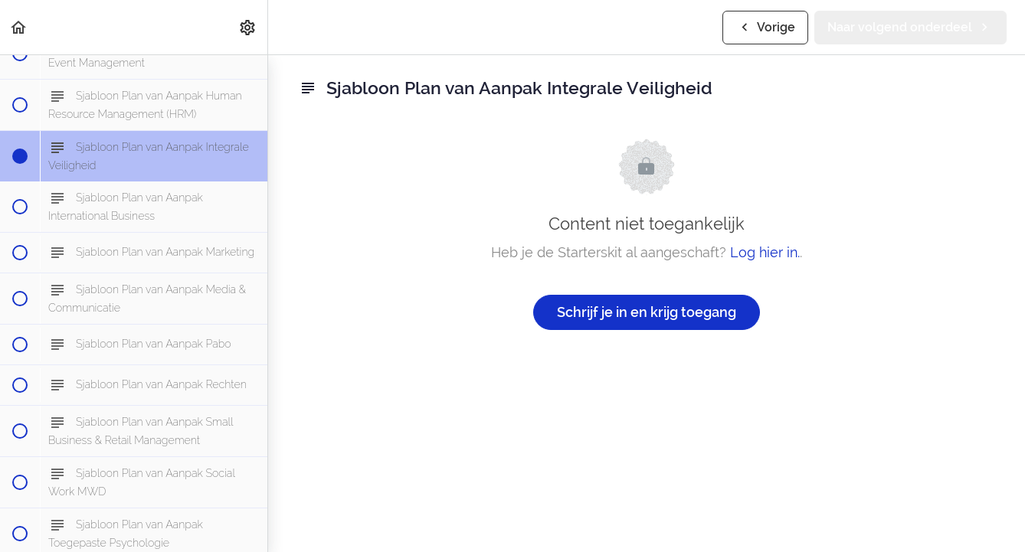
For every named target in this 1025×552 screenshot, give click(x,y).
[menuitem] (248, 27)
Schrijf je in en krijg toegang (646, 312)
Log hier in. (765, 252)
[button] (19, 27)
